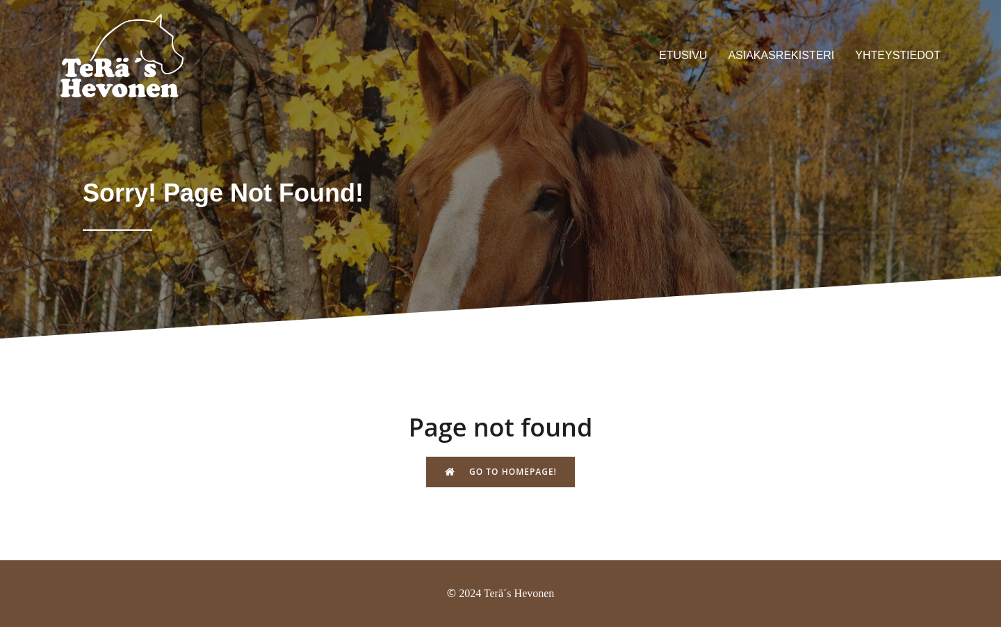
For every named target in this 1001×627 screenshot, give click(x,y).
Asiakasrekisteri (781, 55)
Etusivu (683, 55)
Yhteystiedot (898, 55)
